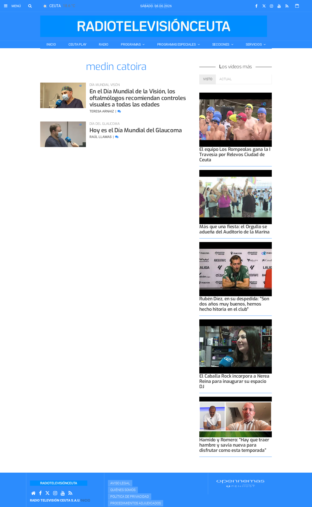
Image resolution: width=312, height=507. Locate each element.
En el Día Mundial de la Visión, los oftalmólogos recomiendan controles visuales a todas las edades (137, 98)
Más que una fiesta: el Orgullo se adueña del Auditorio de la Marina (234, 229)
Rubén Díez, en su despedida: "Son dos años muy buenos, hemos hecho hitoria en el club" (234, 304)
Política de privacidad (129, 496)
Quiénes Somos (122, 490)
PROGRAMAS (131, 44)
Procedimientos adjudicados (135, 503)
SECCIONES (221, 44)
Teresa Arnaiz (102, 111)
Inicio (51, 44)
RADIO (103, 44)
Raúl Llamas (100, 137)
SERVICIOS (254, 44)
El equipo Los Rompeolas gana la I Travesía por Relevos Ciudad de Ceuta (234, 154)
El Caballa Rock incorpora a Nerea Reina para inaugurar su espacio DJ (234, 381)
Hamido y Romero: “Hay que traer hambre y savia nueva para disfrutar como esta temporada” (234, 445)
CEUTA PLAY (77, 44)
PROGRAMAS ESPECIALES (176, 44)
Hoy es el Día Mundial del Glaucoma (135, 130)
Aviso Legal (120, 483)
